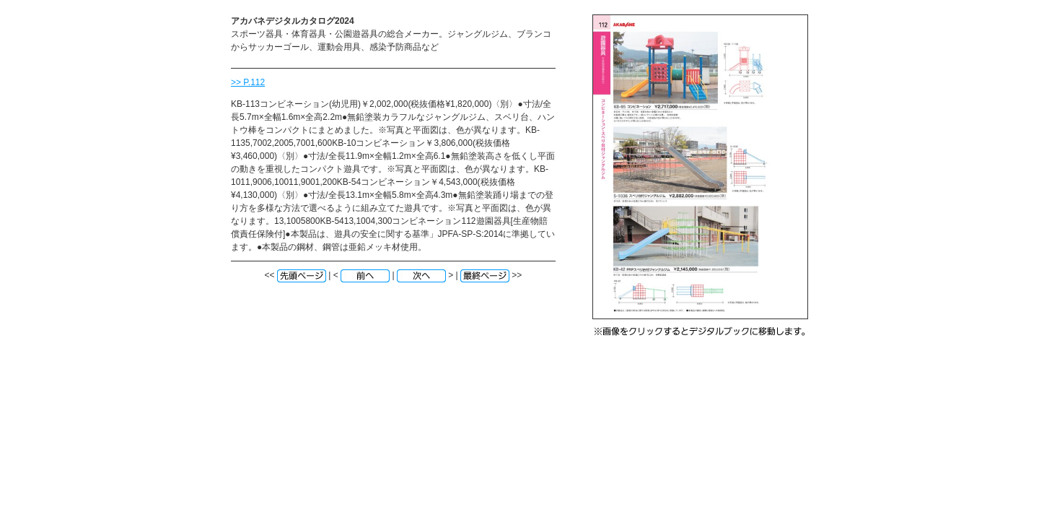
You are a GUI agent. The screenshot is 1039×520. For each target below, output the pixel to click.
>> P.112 (248, 82)
